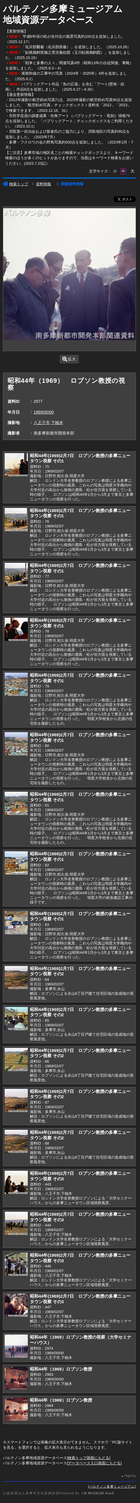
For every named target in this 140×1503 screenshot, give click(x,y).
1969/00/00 (44, 412)
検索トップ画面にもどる (88, 1458)
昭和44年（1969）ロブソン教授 (61, 1368)
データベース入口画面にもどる (94, 1463)
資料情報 (43, 184)
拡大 (69, 359)
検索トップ (15, 184)
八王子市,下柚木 (48, 422)
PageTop (130, 1475)
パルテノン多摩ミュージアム (111, 1486)
